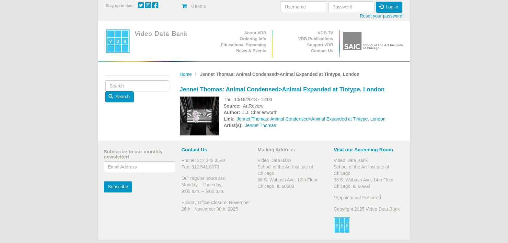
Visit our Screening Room (363, 149)
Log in (388, 6)
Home (186, 74)
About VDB (255, 32)
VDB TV (325, 32)
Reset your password (381, 15)
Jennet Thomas (260, 125)
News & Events (251, 50)
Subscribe (118, 186)
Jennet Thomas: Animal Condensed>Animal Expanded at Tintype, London (311, 119)
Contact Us (322, 50)
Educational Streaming (243, 44)
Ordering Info (253, 38)
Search (119, 96)
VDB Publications (315, 38)
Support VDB (320, 44)
